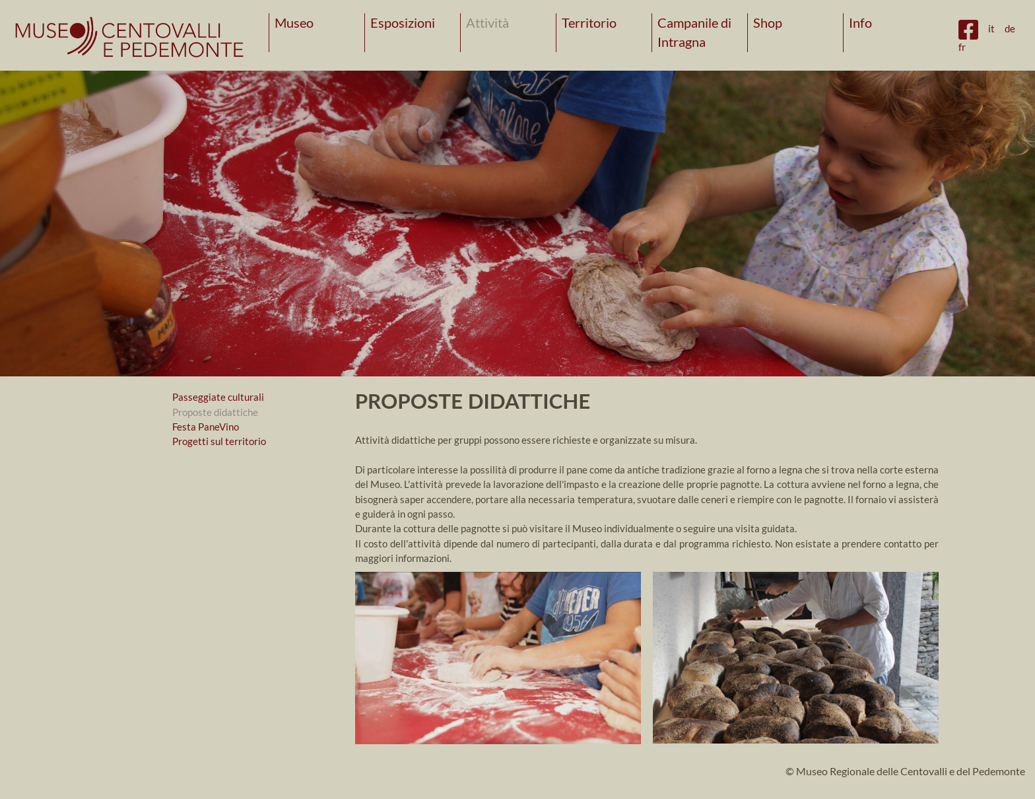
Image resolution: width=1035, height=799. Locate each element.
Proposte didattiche (215, 412)
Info (860, 22)
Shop (767, 22)
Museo (294, 22)
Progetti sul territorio (219, 441)
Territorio (589, 22)
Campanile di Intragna (694, 32)
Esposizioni (402, 22)
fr (962, 47)
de (1010, 28)
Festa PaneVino (205, 427)
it (991, 28)
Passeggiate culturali (218, 397)
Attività (487, 22)
